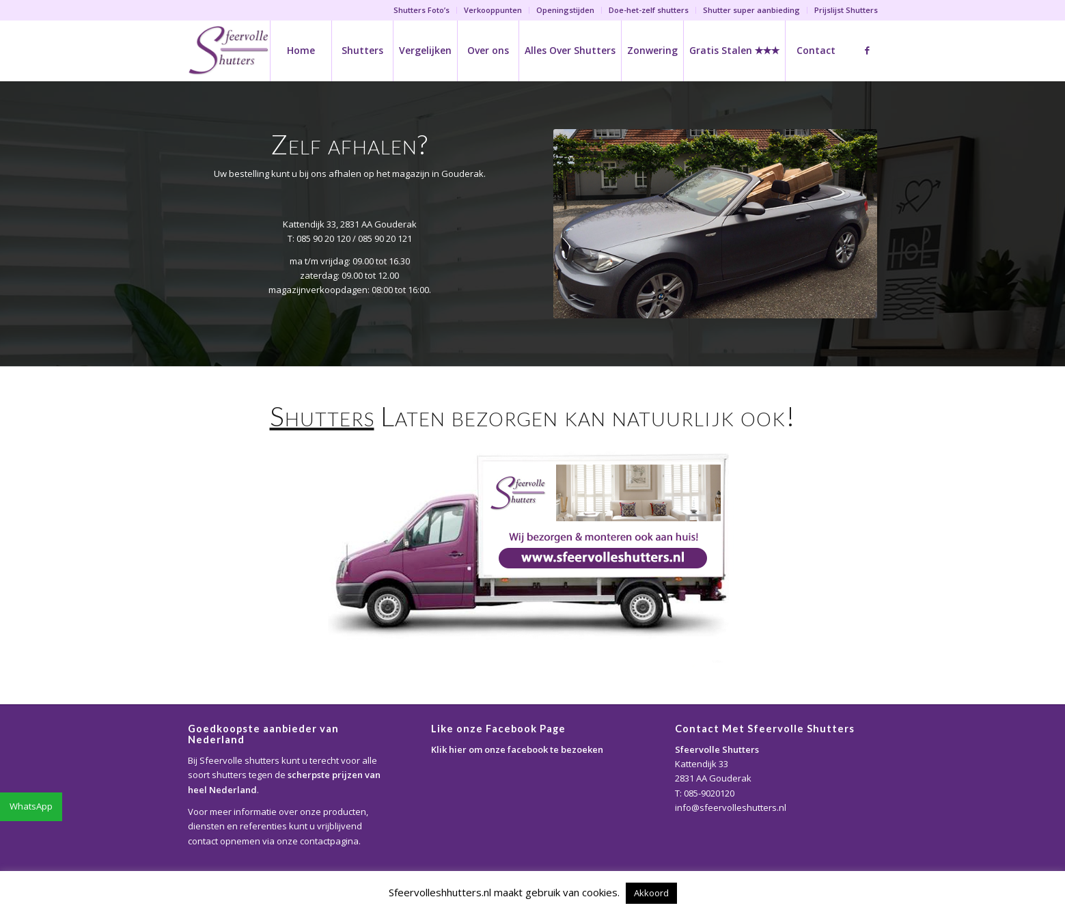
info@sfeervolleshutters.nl (730, 807)
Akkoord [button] (651, 893)
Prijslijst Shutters (846, 10)
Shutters (322, 416)
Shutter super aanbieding (751, 10)
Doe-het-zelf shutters (649, 10)
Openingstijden (565, 10)
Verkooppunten (493, 10)
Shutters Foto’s (421, 10)
